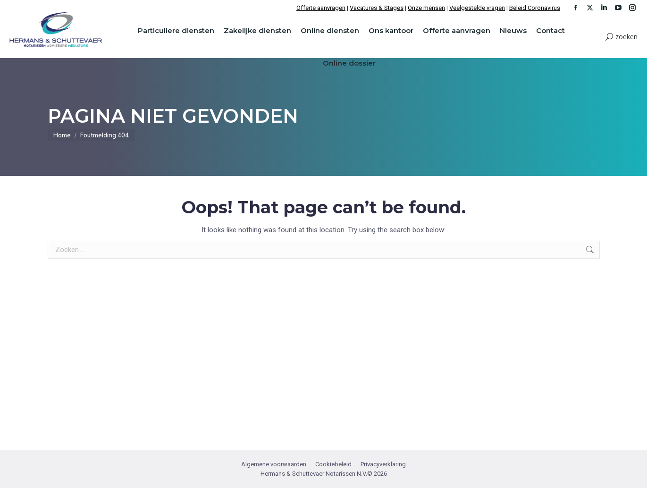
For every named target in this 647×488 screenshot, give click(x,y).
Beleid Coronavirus (534, 7)
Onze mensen (426, 7)
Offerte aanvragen (320, 7)
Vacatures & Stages (376, 7)
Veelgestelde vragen (477, 7)
